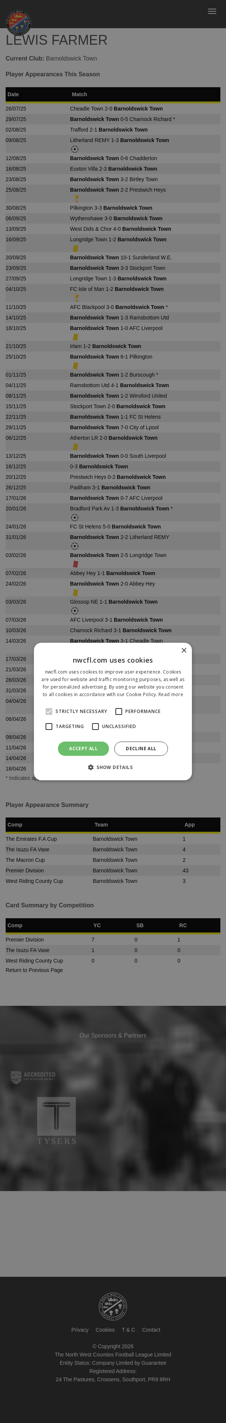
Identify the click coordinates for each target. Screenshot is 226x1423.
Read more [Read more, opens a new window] (170, 694)
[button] (113, 767)
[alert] (113, 711)
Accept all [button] (83, 748)
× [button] (184, 651)
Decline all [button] (141, 748)
